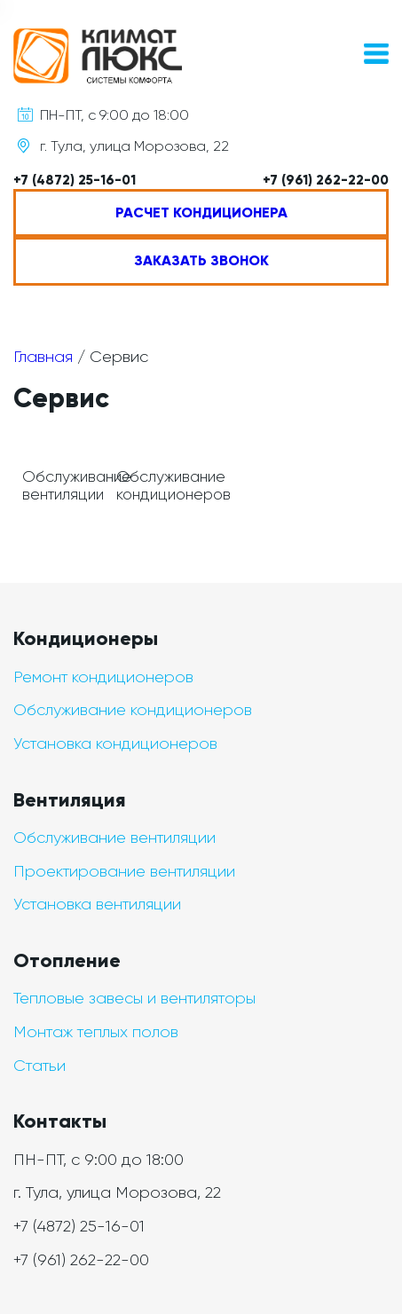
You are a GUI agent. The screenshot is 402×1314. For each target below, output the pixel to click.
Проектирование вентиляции (124, 871)
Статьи (39, 1065)
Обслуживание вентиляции (114, 837)
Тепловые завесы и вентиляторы (134, 998)
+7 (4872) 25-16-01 (74, 180)
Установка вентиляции (97, 904)
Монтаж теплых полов (95, 1032)
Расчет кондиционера (201, 212)
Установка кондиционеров (115, 743)
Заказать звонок (201, 260)
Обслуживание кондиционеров (132, 710)
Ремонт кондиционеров (103, 677)
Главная (43, 357)
